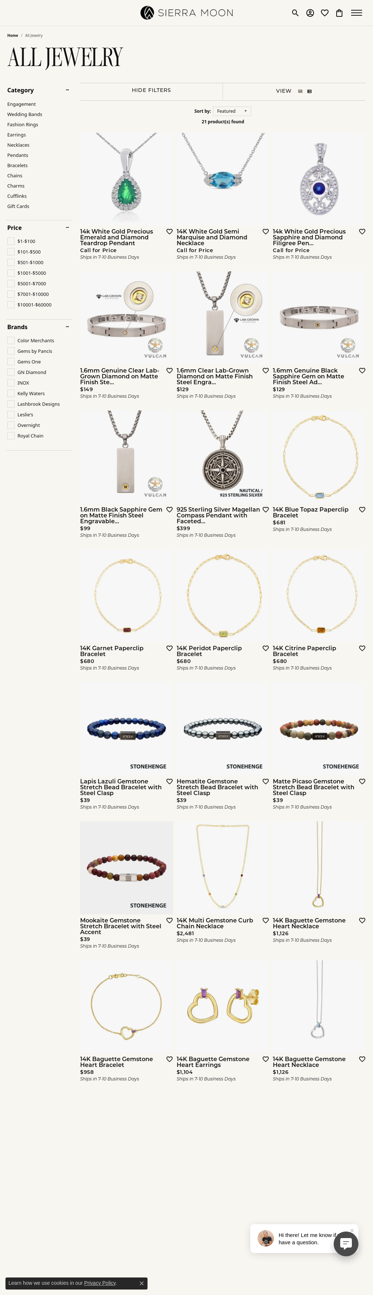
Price (14, 228)
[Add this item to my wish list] (167, 231)
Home (12, 35)
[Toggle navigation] (358, 13)
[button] (295, 12)
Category (20, 90)
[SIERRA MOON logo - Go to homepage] (187, 13)
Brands (17, 327)
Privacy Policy (99, 1283)
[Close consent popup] (142, 1283)
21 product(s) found (223, 122)
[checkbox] (21, 241)
